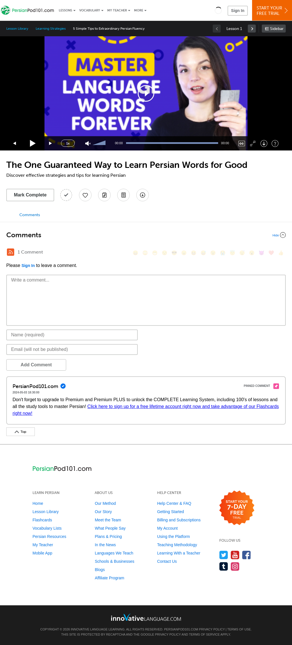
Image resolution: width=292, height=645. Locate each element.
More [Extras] (138, 10)
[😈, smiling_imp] (261, 253)
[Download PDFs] (123, 195)
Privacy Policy (212, 629)
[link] (252, 29)
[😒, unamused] (164, 253)
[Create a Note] (104, 195)
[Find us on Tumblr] (223, 566)
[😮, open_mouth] (252, 253)
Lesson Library (17, 29)
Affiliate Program (109, 578)
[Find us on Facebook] (246, 554)
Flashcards (42, 520)
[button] (218, 10)
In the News (105, 544)
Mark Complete (30, 194)
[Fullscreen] (252, 143)
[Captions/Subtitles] (241, 143)
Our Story (103, 511)
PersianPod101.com (181, 629)
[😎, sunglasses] (174, 253)
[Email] (72, 349)
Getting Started (170, 511)
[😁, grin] (155, 253)
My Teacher (117, 10)
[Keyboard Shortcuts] (275, 143)
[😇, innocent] (232, 253)
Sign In (237, 10)
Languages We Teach (114, 553)
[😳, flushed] (145, 253)
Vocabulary (89, 10)
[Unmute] (88, 143)
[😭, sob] (223, 253)
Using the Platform (173, 536)
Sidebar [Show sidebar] (276, 28)
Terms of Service (204, 634)
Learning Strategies (51, 29)
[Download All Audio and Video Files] (142, 195)
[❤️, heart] (271, 253)
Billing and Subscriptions (179, 520)
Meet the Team (108, 520)
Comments (29, 214)
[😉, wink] (213, 253)
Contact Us (167, 561)
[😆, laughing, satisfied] (193, 253)
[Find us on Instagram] (235, 566)
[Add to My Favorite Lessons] (85, 195)
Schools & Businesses (114, 561)
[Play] (32, 143)
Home (38, 503)
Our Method (105, 503)
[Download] (263, 143)
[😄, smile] (135, 253)
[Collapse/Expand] (146, 235)
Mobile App (42, 553)
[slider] (99, 143)
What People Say (110, 528)
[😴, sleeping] (242, 253)
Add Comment (36, 364)
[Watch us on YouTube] (235, 554)
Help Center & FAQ (174, 503)
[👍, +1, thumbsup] (281, 253)
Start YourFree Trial (273, 10)
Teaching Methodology (177, 544)
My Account (167, 528)
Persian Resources (49, 536)
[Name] (72, 334)
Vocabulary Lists (47, 528)
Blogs (100, 569)
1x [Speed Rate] (68, 143)
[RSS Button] (10, 252)
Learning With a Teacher (178, 553)
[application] (146, 93)
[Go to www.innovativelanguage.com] (146, 617)
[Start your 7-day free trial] (236, 508)
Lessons (65, 10)
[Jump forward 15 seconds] (50, 143)
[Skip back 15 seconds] (15, 143)
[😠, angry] (184, 253)
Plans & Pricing (108, 536)
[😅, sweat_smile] (203, 253)
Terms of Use (239, 629)
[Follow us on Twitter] (223, 554)
